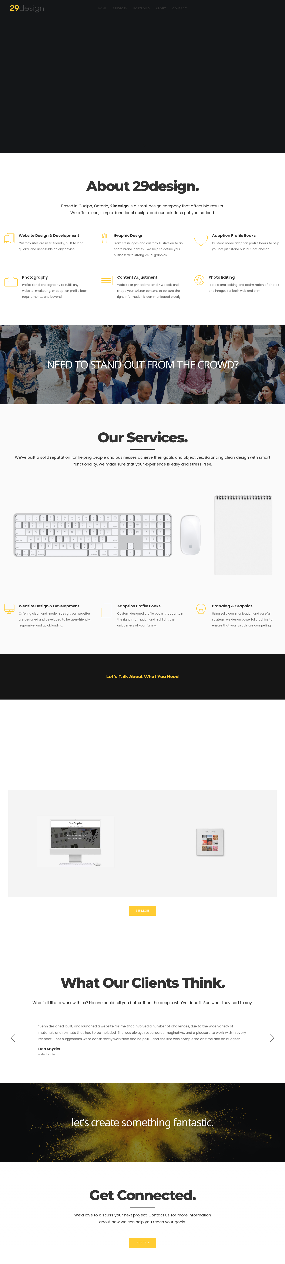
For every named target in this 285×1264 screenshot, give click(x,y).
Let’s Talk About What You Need (142, 676)
